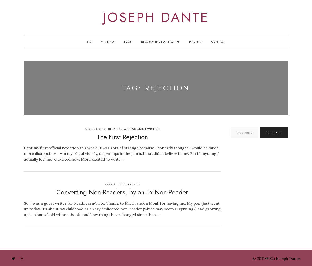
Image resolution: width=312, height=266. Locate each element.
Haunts (195, 42)
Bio (88, 42)
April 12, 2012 (115, 184)
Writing (107, 42)
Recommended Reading (160, 42)
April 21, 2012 (95, 129)
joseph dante (156, 17)
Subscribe (274, 132)
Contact (218, 42)
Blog (128, 42)
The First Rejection (122, 137)
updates (114, 129)
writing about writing (142, 129)
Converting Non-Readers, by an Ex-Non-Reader (122, 192)
